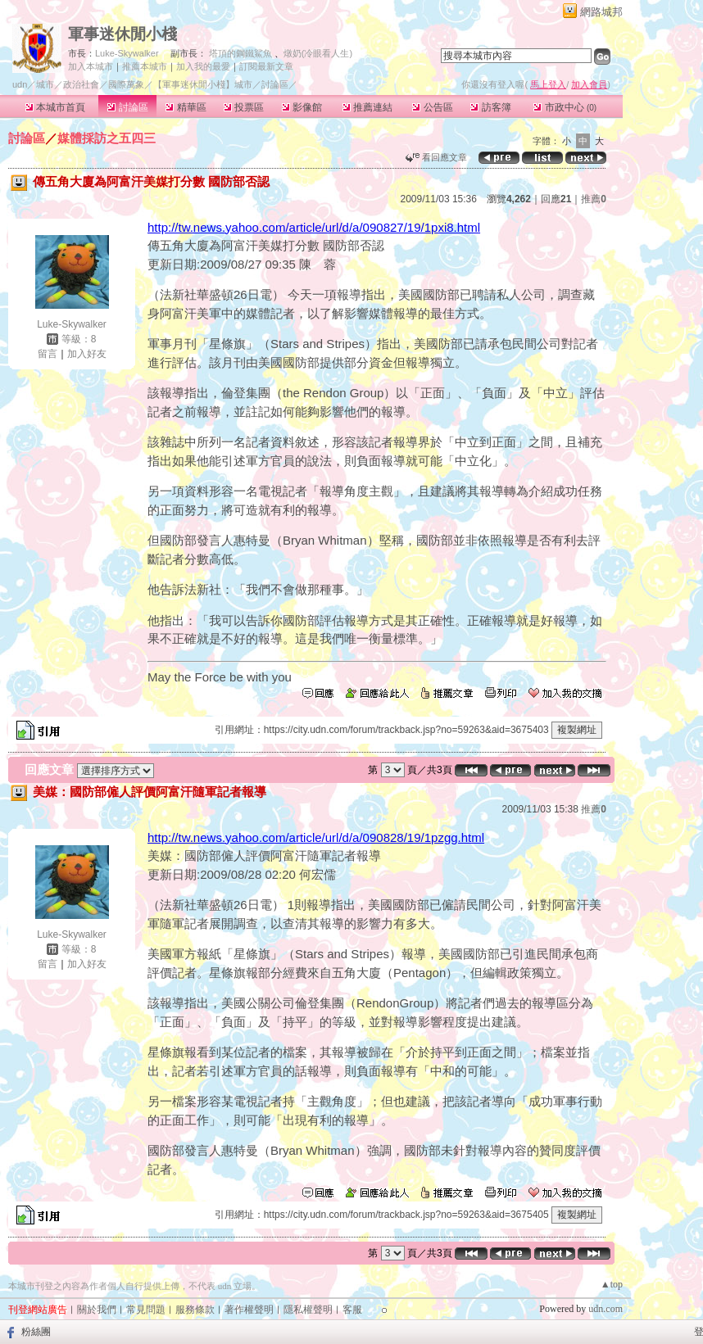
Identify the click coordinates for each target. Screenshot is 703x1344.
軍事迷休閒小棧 (122, 34)
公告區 (432, 107)
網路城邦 (601, 12)
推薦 (593, 199)
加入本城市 (90, 66)
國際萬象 (126, 84)
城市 (45, 84)
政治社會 (81, 84)
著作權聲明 (249, 1309)
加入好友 (87, 354)
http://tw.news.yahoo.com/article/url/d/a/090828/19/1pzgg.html (315, 837)
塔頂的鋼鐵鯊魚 (240, 53)
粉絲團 (36, 1331)
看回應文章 (436, 157)
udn (19, 84)
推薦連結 (367, 107)
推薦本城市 (144, 66)
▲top (612, 1284)
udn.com (605, 1309)
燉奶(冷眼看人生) (317, 53)
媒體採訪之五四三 (106, 138)
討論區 (127, 107)
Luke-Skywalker (127, 53)
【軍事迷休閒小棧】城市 (202, 84)
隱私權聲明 (308, 1309)
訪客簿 (490, 107)
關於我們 (96, 1309)
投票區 (244, 107)
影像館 (302, 107)
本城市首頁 (55, 107)
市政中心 (564, 107)
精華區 (186, 107)
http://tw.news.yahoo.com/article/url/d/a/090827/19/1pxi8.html (313, 227)
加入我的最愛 (203, 66)
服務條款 (195, 1309)
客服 (352, 1309)
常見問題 (146, 1309)
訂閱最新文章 (266, 66)
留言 (47, 354)
